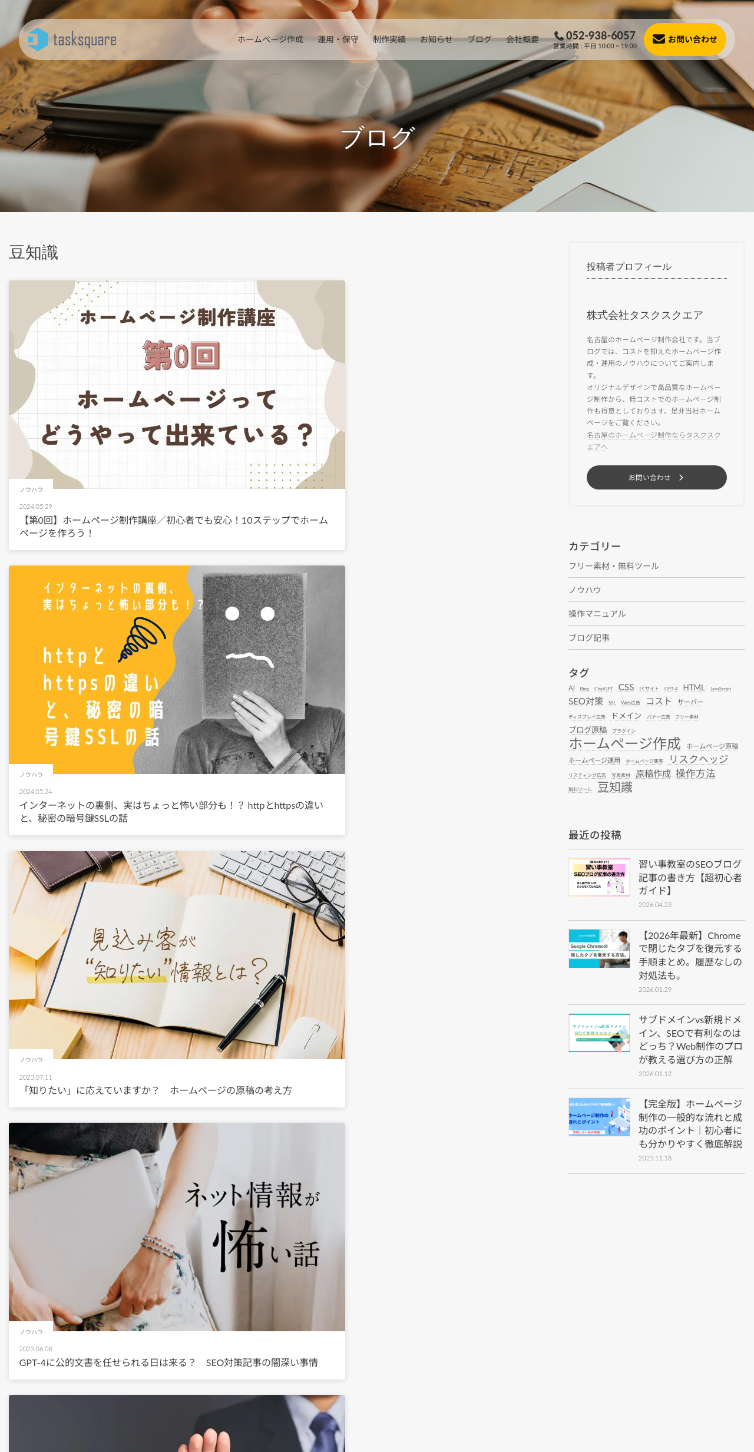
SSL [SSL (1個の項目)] (612, 704)
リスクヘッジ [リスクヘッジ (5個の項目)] (699, 761)
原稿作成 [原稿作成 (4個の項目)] (653, 774)
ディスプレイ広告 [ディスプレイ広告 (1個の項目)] (587, 718)
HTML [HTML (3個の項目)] (694, 689)
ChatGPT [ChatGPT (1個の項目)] (603, 689)
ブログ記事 (589, 639)
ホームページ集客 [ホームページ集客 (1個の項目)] (644, 762)
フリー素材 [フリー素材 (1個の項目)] (687, 718)
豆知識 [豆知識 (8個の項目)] (615, 788)
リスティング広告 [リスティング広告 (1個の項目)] (587, 776)
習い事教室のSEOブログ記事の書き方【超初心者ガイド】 (690, 878)
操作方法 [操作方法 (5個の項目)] (696, 775)
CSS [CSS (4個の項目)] (626, 688)
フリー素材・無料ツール (613, 567)
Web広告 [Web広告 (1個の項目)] (631, 704)
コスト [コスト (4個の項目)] (659, 702)
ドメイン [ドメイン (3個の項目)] (626, 717)
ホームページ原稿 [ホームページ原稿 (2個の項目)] (712, 747)
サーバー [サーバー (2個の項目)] (690, 703)
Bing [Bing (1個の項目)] (585, 689)
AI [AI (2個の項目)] (571, 689)
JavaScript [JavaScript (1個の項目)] (720, 689)
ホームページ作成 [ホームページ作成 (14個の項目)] (624, 744)
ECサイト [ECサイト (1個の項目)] (649, 689)
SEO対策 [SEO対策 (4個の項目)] (585, 702)
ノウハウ (584, 591)
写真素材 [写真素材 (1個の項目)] (620, 776)
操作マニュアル (597, 615)
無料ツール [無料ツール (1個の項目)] (580, 790)
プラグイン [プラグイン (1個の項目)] (624, 732)
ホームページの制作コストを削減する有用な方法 (123, 1141)
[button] (657, 478)
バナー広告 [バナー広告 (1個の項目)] (658, 718)
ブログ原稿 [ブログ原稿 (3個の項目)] (587, 731)
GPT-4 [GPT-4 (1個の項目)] (671, 689)
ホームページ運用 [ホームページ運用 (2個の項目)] (594, 761)
